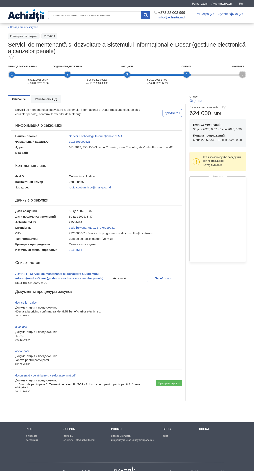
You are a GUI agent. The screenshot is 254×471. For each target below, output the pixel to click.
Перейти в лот (165, 278)
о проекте (31, 436)
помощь (68, 436)
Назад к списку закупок (24, 27)
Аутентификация (222, 3)
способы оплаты (121, 436)
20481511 (75, 249)
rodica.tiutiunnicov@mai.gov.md (90, 187)
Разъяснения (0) (46, 99)
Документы (172, 113)
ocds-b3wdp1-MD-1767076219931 (92, 227)
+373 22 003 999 (169, 13)
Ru (241, 3)
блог (165, 436)
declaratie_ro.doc (26, 302)
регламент (32, 440)
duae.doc (21, 327)
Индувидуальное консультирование (132, 440)
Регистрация (200, 3)
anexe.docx (22, 351)
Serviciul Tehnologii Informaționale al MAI (96, 136)
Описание (19, 99)
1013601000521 (79, 141)
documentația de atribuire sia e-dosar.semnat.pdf (45, 375)
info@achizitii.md (171, 17)
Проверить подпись (169, 383)
